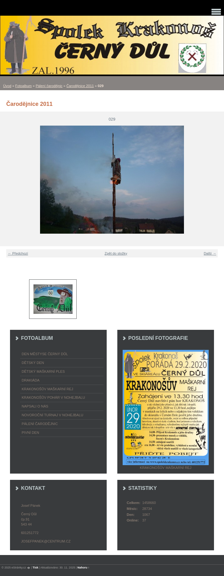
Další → (210, 253)
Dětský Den (33, 363)
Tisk (35, 567)
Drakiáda (30, 380)
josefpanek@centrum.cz (45, 541)
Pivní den (30, 432)
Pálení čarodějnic (49, 86)
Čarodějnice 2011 (80, 86)
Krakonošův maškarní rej (47, 389)
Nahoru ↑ (84, 567)
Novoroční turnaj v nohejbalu (52, 415)
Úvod (7, 86)
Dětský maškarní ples (43, 371)
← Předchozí (18, 253)
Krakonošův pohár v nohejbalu (53, 397)
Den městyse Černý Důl (45, 354)
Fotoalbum (23, 86)
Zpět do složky (115, 253)
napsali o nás (35, 406)
